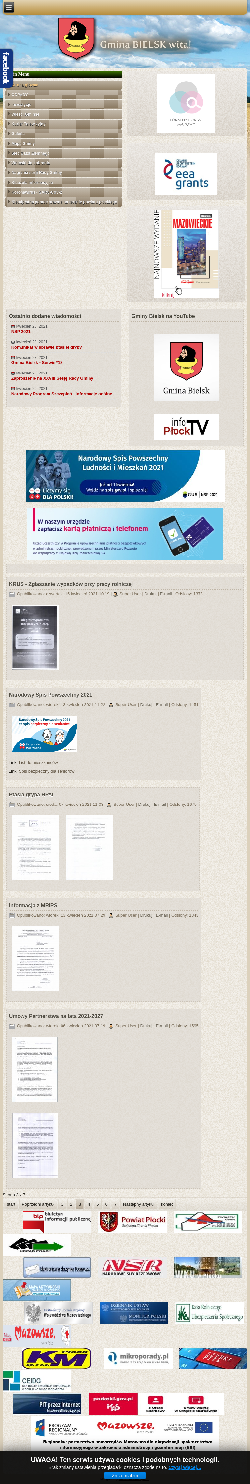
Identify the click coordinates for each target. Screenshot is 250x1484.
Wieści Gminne (25, 114)
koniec (167, 1204)
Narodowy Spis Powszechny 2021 (50, 695)
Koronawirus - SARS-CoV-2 (36, 192)
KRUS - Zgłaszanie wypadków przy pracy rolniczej (71, 584)
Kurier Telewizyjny (28, 124)
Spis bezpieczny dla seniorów (47, 771)
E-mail (166, 593)
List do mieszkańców (38, 762)
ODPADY (19, 95)
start (11, 1204)
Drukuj (151, 593)
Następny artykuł (139, 1204)
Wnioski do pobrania (30, 163)
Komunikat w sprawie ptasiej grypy (46, 347)
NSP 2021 (21, 331)
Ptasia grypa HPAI (31, 794)
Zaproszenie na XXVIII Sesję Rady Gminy (52, 378)
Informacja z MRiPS (33, 905)
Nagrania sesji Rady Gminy (36, 173)
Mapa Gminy (23, 143)
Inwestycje (21, 104)
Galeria (18, 134)
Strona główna (24, 85)
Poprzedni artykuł (38, 1204)
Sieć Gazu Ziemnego (30, 153)
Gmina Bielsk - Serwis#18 (37, 362)
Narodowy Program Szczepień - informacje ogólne (61, 393)
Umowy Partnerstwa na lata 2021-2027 (56, 1016)
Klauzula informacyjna (32, 182)
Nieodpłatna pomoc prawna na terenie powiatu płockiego (64, 202)
